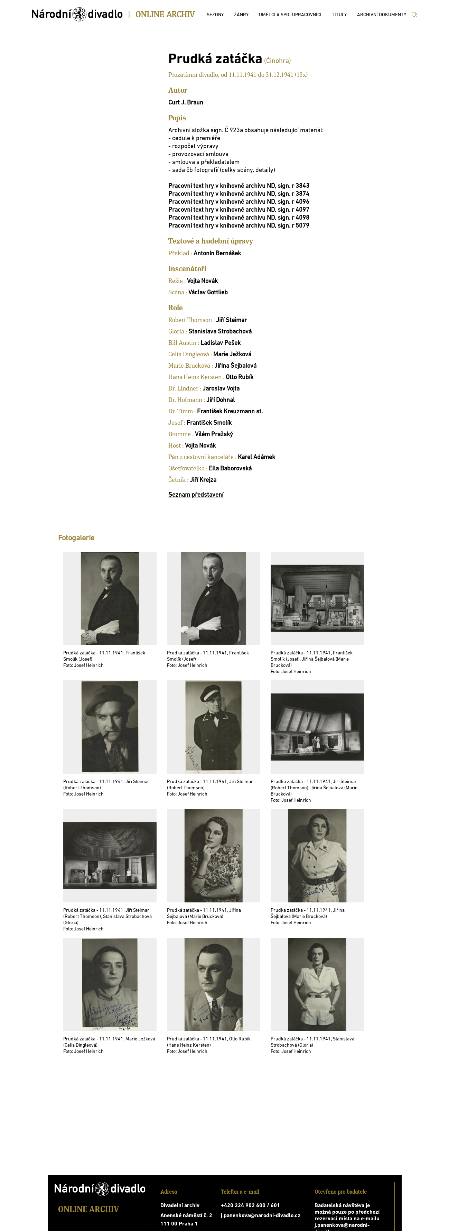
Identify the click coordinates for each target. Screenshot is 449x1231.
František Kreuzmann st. (230, 411)
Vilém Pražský (214, 434)
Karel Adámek (256, 457)
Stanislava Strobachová (220, 332)
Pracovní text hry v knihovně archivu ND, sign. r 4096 (238, 202)
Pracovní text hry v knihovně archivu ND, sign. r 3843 (238, 186)
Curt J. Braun (185, 103)
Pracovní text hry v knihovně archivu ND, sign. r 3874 (238, 194)
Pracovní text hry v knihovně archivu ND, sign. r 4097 (238, 210)
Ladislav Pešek (220, 343)
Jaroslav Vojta (221, 389)
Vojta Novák (202, 281)
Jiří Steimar (231, 320)
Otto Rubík (239, 377)
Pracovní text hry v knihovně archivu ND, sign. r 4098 (238, 218)
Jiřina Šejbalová (235, 366)
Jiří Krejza (203, 480)
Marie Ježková (232, 354)
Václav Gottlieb (208, 293)
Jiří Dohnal (220, 400)
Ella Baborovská (230, 469)
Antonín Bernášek (217, 253)
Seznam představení (195, 495)
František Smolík (209, 423)
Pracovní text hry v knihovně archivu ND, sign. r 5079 (238, 226)
